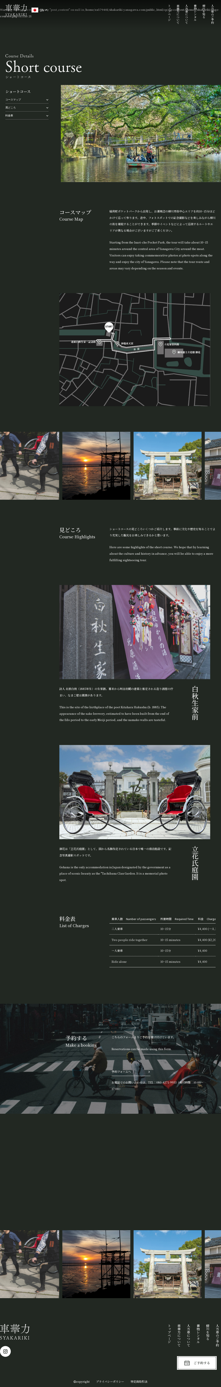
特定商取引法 (139, 1381)
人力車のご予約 (212, 14)
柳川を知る (204, 11)
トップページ (169, 12)
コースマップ (13, 99)
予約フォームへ (121, 1072)
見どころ (10, 107)
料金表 (9, 115)
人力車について (187, 14)
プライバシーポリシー (110, 1381)
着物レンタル (195, 12)
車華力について (178, 14)
